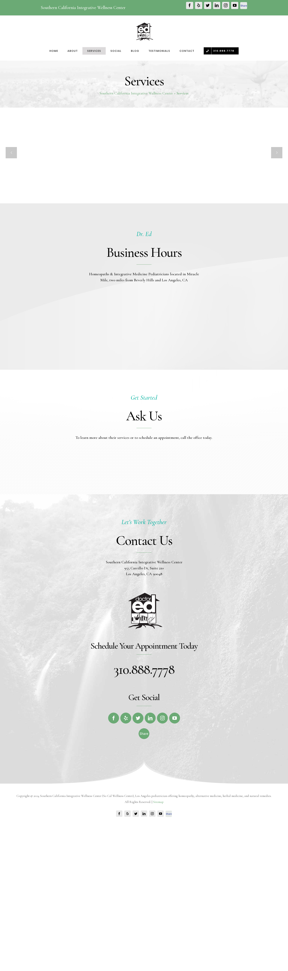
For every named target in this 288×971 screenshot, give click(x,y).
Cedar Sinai (128, 217)
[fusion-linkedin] (150, 793)
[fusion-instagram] (162, 793)
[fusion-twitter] (138, 793)
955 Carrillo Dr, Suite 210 (144, 643)
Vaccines (64, 217)
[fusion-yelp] (125, 793)
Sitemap (158, 878)
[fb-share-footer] (144, 806)
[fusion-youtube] (174, 793)
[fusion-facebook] (113, 793)
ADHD (186, 217)
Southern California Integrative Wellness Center (136, 93)
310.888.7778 (144, 745)
